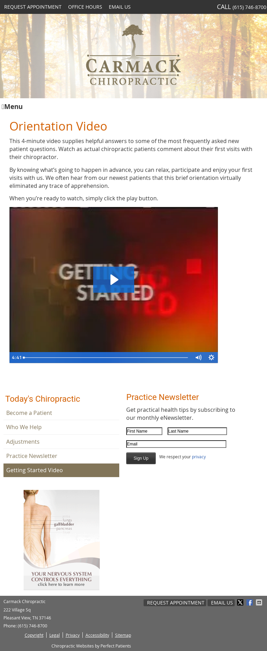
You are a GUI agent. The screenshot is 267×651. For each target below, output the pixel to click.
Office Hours (85, 6)
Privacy (73, 635)
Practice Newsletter (31, 456)
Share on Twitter (241, 602)
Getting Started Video (34, 470)
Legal (54, 635)
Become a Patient (29, 413)
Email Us (120, 6)
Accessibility (97, 635)
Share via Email (260, 602)
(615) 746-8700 (249, 7)
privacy (199, 456)
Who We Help (24, 427)
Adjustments (23, 441)
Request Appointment (33, 6)
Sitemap (123, 635)
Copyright (34, 635)
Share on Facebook (250, 602)
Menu (12, 106)
